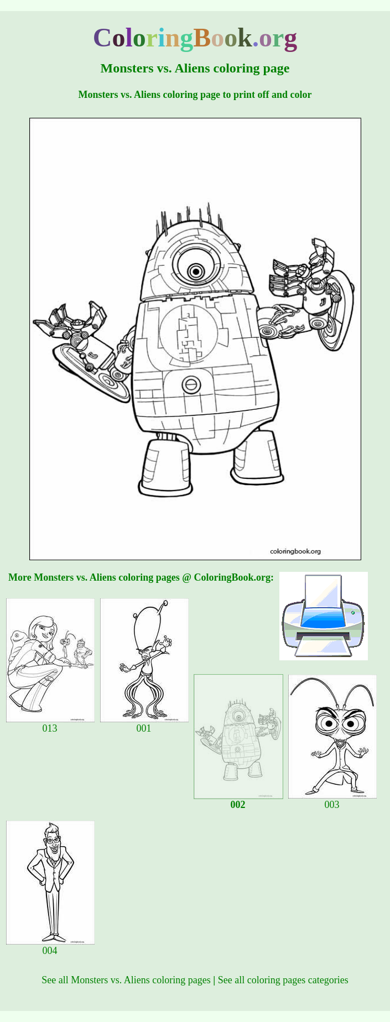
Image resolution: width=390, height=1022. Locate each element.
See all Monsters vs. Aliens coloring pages (125, 979)
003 (332, 800)
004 (50, 946)
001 (144, 724)
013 (50, 724)
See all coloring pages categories (283, 979)
